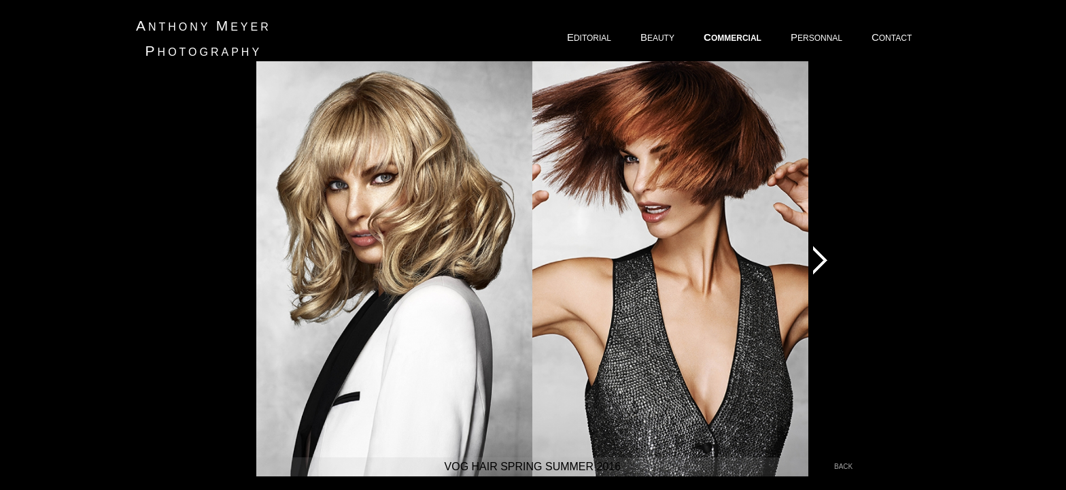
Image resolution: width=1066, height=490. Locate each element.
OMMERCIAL (733, 37)
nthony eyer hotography (203, 38)
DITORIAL (590, 37)
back (843, 466)
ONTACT (893, 37)
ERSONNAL (817, 37)
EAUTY (658, 37)
